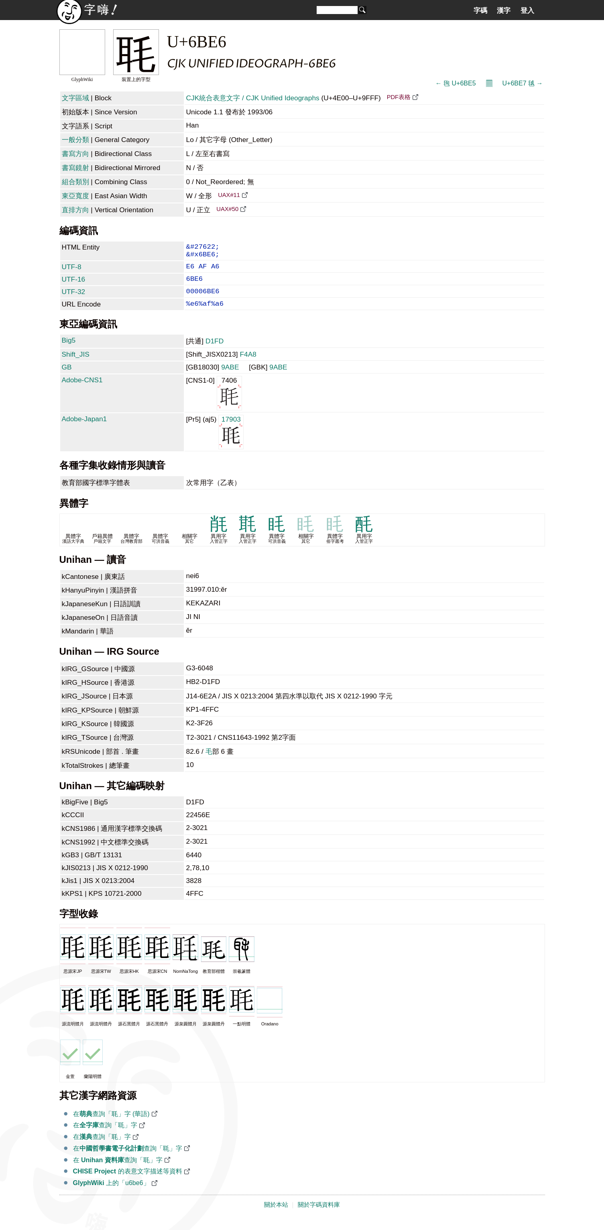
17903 (231, 442)
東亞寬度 (75, 196)
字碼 (480, 10)
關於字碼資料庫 (319, 1215)
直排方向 (75, 210)
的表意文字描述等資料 (127, 1181)
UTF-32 (73, 299)
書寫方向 (75, 154)
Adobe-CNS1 (82, 390)
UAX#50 (227, 209)
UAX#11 (229, 195)
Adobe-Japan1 (84, 429)
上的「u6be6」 (111, 1193)
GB (67, 377)
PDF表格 (399, 97)
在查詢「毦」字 (105, 1135)
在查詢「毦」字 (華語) (111, 1124)
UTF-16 (73, 285)
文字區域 (75, 98)
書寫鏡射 (75, 168)
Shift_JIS (75, 365)
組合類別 (75, 182)
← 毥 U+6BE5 (455, 83)
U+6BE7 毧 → (522, 83)
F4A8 (248, 365)
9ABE (230, 377)
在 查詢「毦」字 (118, 1170)
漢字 (503, 10)
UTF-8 (71, 271)
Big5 (69, 351)
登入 (527, 10)
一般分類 (75, 140)
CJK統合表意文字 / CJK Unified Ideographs (252, 98)
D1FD (214, 351)
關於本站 (276, 1215)
